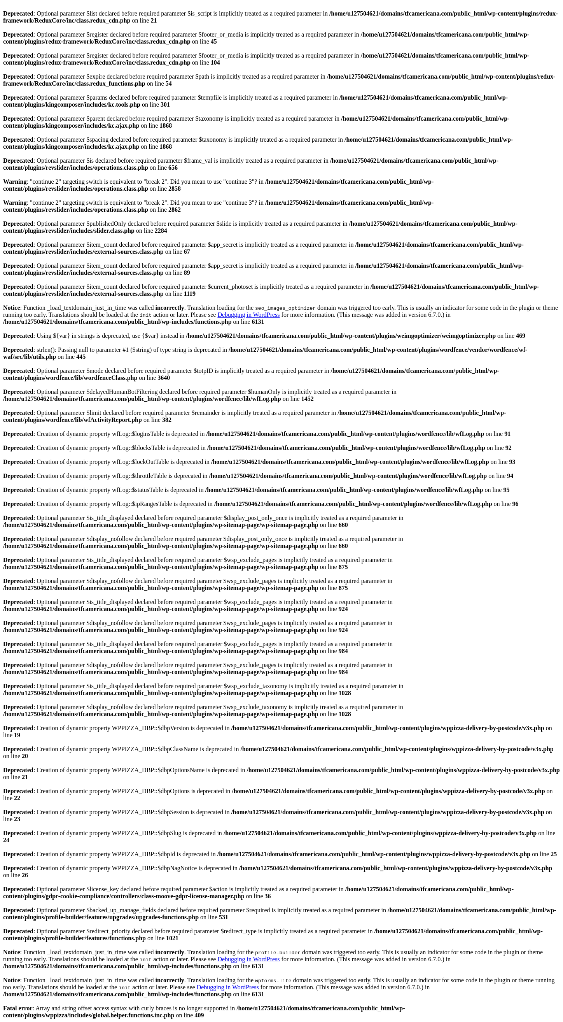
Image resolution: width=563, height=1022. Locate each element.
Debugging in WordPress (248, 314)
